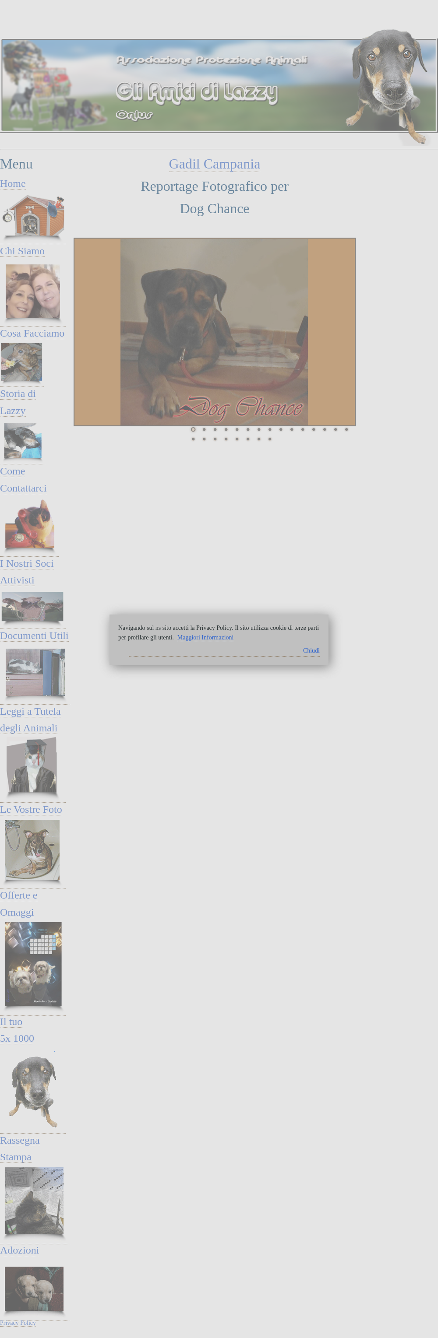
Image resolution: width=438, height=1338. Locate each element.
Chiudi (311, 650)
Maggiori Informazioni (205, 637)
